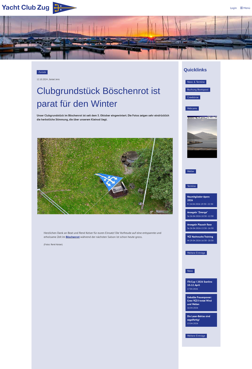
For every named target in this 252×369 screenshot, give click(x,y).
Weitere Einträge (196, 252)
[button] (201, 200)
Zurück (42, 72)
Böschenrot (73, 237)
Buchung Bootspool (197, 89)
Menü (245, 8)
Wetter (190, 171)
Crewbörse (192, 97)
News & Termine (196, 81)
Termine (191, 186)
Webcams (192, 108)
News (190, 270)
